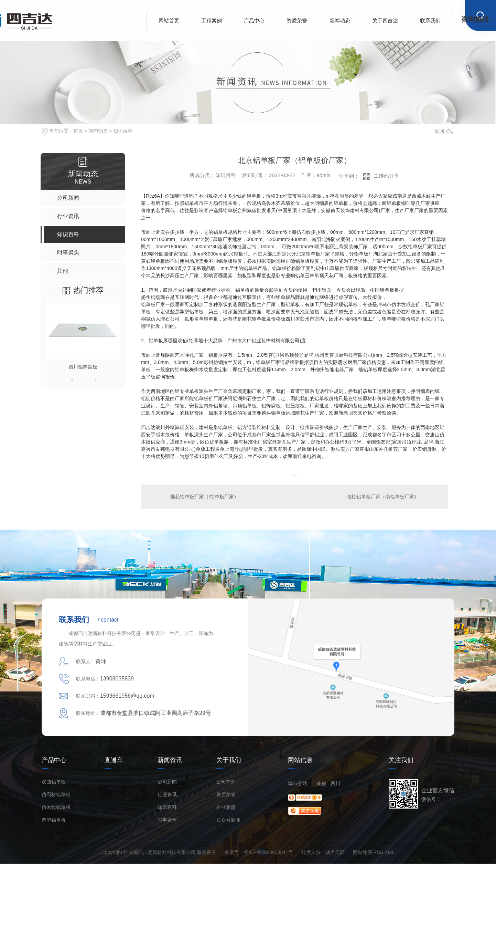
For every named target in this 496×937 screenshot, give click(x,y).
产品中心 (254, 20)
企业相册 (226, 807)
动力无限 (335, 852)
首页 (78, 131)
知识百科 (122, 131)
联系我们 (430, 20)
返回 (443, 131)
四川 (335, 783)
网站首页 (169, 20)
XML (390, 852)
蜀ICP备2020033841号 (268, 852)
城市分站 (297, 783)
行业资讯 (167, 794)
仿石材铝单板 (56, 794)
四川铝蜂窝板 (82, 366)
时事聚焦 (167, 820)
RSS (379, 852)
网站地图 (362, 852)
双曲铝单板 (54, 781)
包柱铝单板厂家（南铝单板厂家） (383, 496)
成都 (321, 783)
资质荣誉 (297, 20)
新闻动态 (340, 20)
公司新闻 (167, 781)
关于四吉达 (385, 20)
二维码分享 (386, 176)
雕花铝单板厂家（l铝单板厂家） (204, 496)
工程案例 (211, 20)
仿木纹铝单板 (56, 807)
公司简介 (226, 781)
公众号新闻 (228, 820)
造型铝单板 (54, 820)
